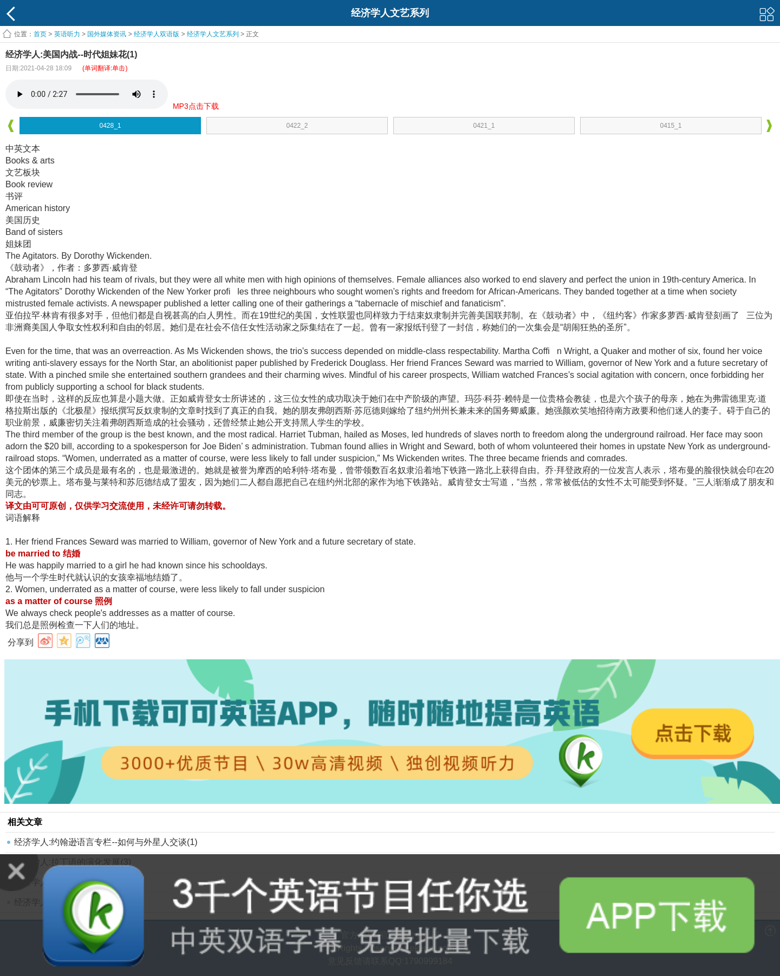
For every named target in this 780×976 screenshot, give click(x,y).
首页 (40, 34)
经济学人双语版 (156, 34)
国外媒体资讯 (106, 34)
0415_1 (670, 125)
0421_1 (484, 125)
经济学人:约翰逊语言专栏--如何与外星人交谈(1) (106, 842)
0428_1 (110, 125)
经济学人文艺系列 (213, 34)
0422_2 (297, 125)
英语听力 (67, 34)
